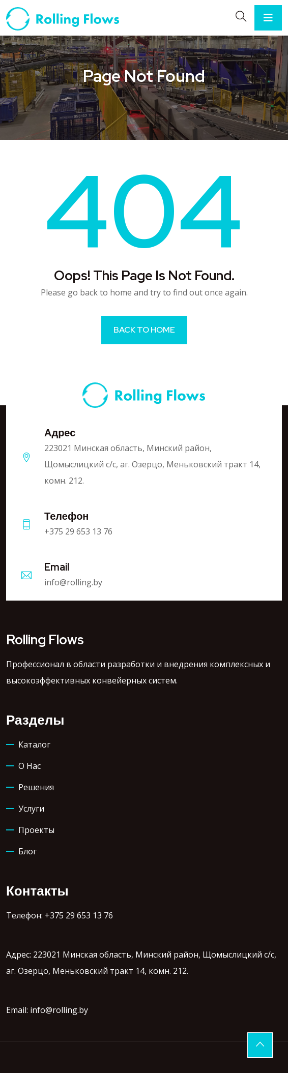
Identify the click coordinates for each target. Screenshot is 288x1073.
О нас (29, 765)
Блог (27, 851)
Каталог (34, 744)
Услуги (31, 808)
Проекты (36, 830)
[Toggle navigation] (268, 18)
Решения (36, 787)
